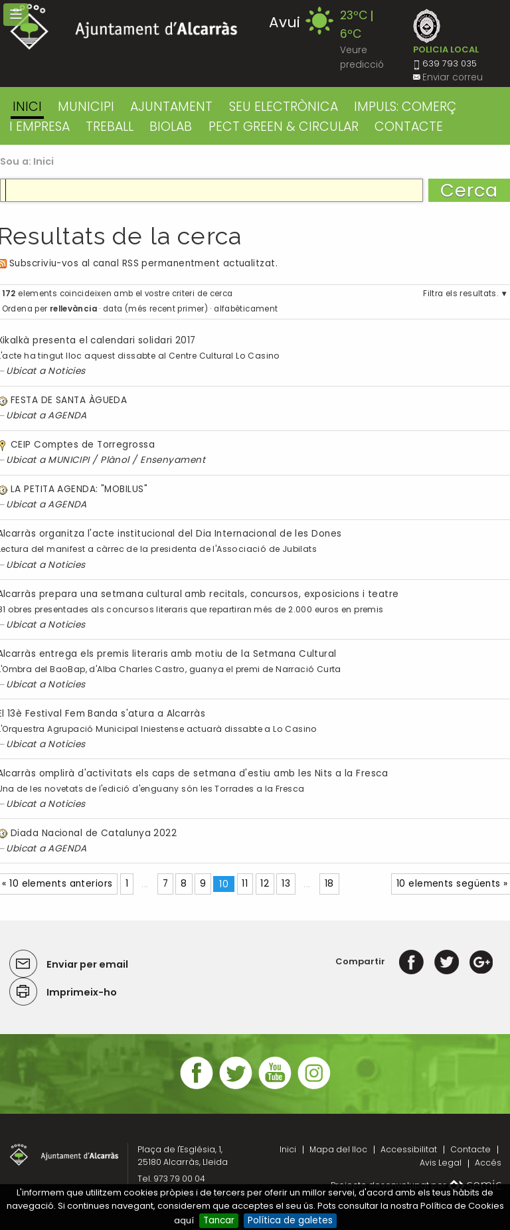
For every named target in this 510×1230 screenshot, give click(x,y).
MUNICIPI (86, 107)
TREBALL (109, 126)
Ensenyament (172, 460)
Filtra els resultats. (460, 293)
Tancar (218, 1220)
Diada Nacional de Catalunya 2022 (94, 833)
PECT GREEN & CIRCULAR (284, 126)
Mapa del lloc (338, 1149)
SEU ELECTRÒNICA (283, 107)
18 (329, 883)
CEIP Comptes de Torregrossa (83, 444)
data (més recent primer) (155, 309)
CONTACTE (409, 126)
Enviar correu (452, 77)
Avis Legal (441, 1162)
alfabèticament (246, 309)
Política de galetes (290, 1220)
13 (286, 883)
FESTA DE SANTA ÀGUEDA (69, 400)
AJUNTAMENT (171, 107)
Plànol (114, 460)
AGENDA (67, 415)
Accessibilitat (409, 1149)
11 (245, 883)
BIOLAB (170, 126)
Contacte (470, 1149)
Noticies (67, 371)
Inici (27, 107)
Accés (488, 1162)
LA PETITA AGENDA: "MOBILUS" (79, 489)
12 (264, 883)
